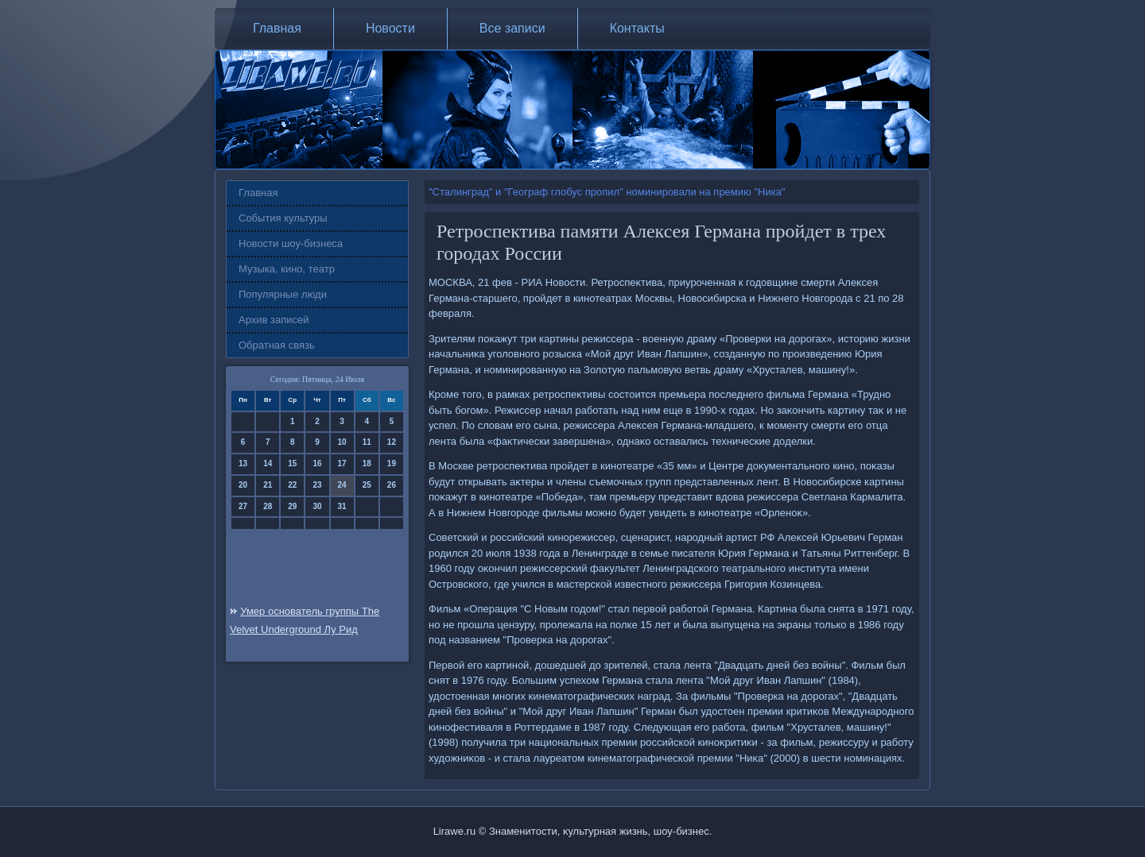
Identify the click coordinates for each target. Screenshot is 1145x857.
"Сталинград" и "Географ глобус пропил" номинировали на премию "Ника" (607, 192)
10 (342, 442)
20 (243, 485)
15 (292, 463)
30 (316, 506)
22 (292, 485)
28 (267, 506)
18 (367, 463)
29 (292, 506)
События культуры (283, 218)
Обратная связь (277, 345)
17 (342, 463)
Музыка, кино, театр (287, 269)
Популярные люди (283, 294)
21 (267, 485)
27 (243, 506)
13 (243, 463)
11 (367, 442)
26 (391, 485)
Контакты (637, 28)
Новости (390, 28)
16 (316, 463)
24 (342, 485)
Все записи (512, 28)
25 (367, 485)
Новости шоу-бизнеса (291, 243)
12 (391, 442)
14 (267, 463)
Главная (277, 28)
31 (342, 506)
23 (316, 485)
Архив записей (274, 320)
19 (391, 463)
